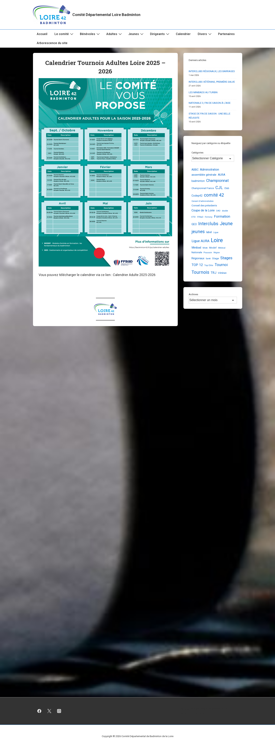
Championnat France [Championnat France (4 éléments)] (203, 188)
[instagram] (59, 711)
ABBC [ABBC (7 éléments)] (195, 169)
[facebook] (39, 711)
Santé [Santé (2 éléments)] (208, 258)
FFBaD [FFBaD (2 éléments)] (200, 217)
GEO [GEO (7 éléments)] (194, 224)
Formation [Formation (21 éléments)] (222, 216)
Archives (193, 294)
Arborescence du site (52, 43)
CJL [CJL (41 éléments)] (219, 187)
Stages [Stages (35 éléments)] (226, 257)
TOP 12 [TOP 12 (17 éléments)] (197, 265)
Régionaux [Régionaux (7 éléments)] (198, 258)
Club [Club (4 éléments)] (226, 188)
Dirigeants (160, 34)
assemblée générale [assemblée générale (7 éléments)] (204, 174)
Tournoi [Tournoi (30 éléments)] (221, 264)
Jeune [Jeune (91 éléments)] (226, 223)
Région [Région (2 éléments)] (217, 252)
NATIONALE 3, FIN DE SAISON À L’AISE (210, 102)
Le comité (64, 34)
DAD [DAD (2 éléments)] (218, 211)
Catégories (197, 152)
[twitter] (49, 711)
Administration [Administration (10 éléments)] (209, 169)
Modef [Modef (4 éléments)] (213, 247)
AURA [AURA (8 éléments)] (221, 174)
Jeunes (136, 34)
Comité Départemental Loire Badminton (106, 14)
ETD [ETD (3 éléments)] (194, 217)
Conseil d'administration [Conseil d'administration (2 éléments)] (203, 201)
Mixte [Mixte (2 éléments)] (205, 248)
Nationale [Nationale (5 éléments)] (197, 252)
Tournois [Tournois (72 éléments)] (200, 272)
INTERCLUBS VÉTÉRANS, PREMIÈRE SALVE (212, 81)
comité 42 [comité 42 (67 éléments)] (214, 195)
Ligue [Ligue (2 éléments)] (215, 232)
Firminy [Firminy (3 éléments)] (208, 217)
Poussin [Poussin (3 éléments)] (208, 252)
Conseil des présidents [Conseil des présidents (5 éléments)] (204, 205)
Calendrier (183, 34)
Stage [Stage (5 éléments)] (215, 258)
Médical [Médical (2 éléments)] (221, 248)
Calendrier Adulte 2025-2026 (134, 275)
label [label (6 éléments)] (209, 232)
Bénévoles (90, 34)
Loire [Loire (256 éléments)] (217, 240)
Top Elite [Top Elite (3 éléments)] (208, 265)
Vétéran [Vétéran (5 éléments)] (222, 272)
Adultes (114, 34)
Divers (205, 34)
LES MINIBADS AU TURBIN (203, 92)
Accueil (42, 34)
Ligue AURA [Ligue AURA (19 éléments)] (200, 241)
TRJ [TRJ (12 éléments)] (213, 272)
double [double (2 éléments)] (225, 211)
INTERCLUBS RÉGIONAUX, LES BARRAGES (212, 71)
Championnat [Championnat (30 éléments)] (217, 180)
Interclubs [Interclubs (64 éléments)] (208, 223)
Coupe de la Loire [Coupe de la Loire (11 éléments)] (203, 210)
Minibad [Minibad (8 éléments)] (196, 247)
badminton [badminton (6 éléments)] (198, 180)
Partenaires (226, 34)
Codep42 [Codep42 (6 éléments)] (197, 195)
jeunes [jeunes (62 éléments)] (198, 231)
